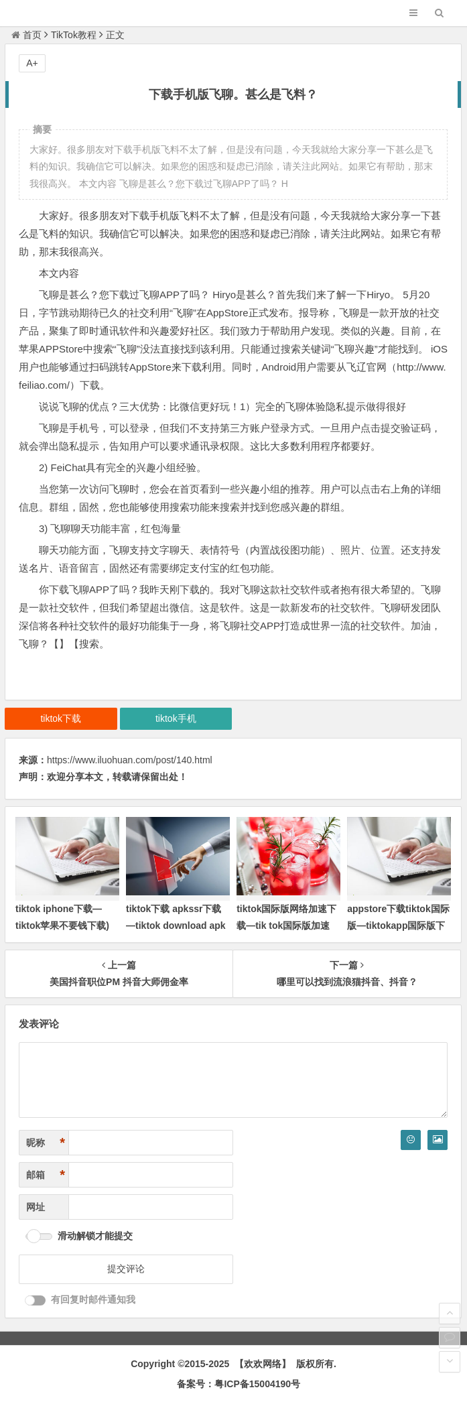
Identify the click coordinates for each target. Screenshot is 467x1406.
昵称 (45, 1143)
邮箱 (45, 1175)
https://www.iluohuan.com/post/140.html (129, 760)
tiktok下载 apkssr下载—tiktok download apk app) (176, 925)
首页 (26, 34)
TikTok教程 (73, 34)
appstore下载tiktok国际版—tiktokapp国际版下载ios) (398, 925)
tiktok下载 (60, 718)
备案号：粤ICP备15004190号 (238, 1384)
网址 (35, 1207)
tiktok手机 (175, 718)
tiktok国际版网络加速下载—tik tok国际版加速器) (286, 925)
